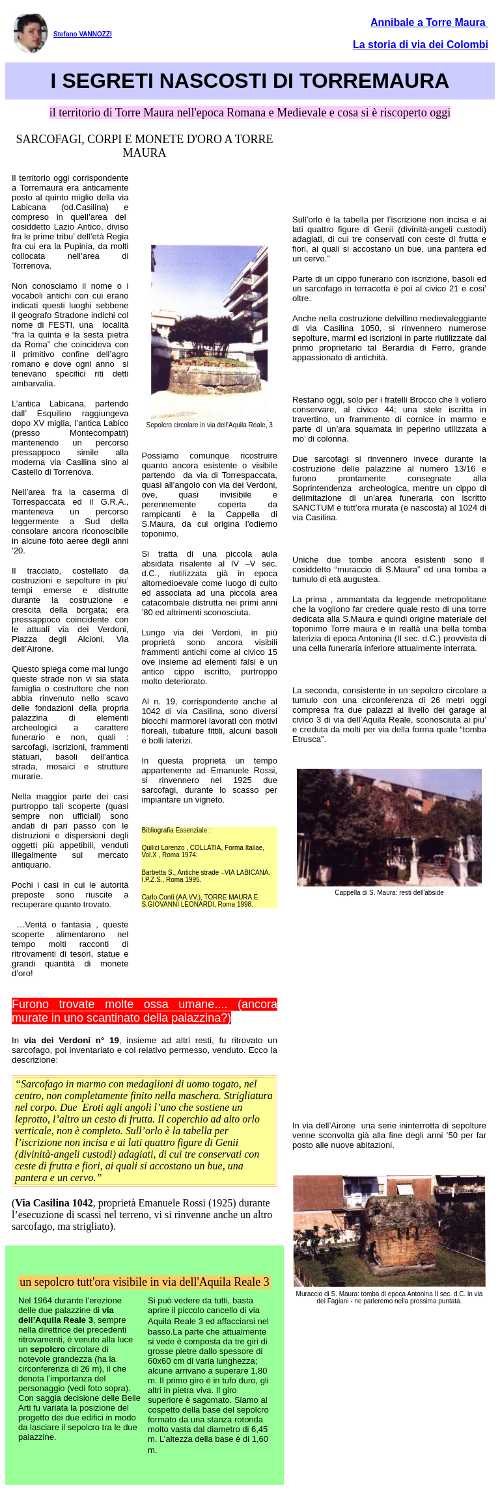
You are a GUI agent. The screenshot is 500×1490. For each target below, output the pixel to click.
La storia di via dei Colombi (420, 44)
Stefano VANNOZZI (82, 34)
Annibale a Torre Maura (429, 22)
